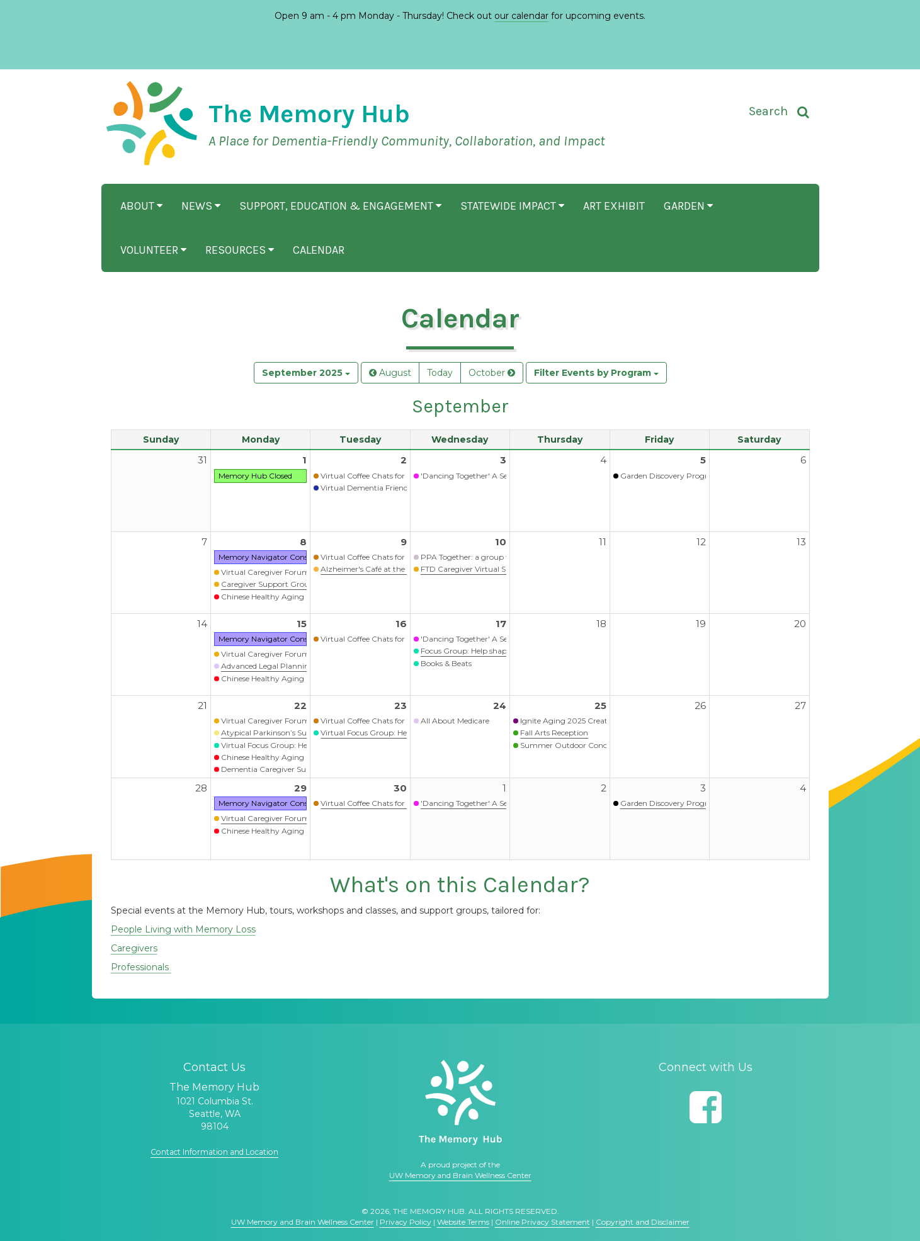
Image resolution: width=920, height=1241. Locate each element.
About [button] (141, 206)
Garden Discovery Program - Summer (690, 475)
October (492, 372)
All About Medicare (455, 720)
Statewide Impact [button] (512, 206)
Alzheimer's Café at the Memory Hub (388, 569)
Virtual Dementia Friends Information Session (403, 487)
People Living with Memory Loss (183, 929)
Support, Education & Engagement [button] (340, 206)
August (390, 372)
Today (440, 372)
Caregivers (134, 948)
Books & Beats (446, 663)
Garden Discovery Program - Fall (680, 803)
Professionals (141, 967)
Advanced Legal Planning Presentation (292, 666)
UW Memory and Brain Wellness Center (460, 1175)
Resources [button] (239, 250)
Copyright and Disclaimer (643, 1222)
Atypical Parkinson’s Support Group (287, 732)
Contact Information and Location (215, 1151)
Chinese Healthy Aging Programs (282, 596)
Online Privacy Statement (542, 1222)
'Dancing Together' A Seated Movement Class (503, 475)
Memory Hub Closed (255, 475)
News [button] (200, 206)
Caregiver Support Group (267, 584)
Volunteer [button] (153, 250)
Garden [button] (688, 206)
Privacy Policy (405, 1222)
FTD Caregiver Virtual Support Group (489, 569)
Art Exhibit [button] (614, 206)
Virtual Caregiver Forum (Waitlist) (282, 572)
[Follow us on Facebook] (706, 1107)
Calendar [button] (318, 250)
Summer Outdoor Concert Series (579, 745)
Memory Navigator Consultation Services (293, 557)
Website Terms (463, 1222)
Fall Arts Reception (554, 732)
